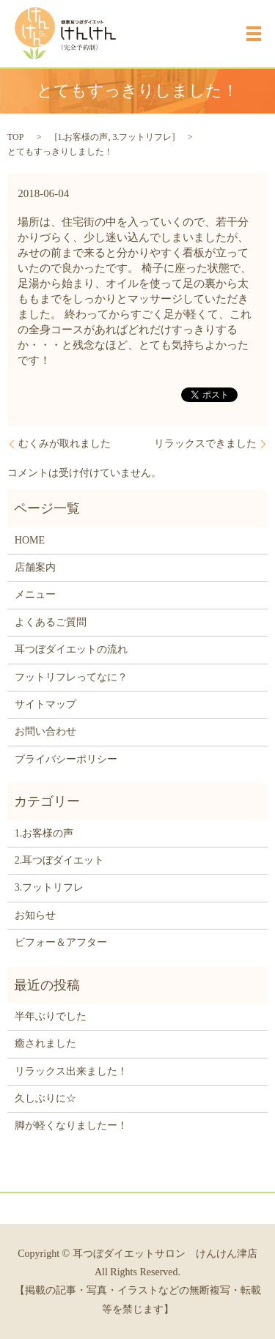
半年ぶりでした (51, 1016)
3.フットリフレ (142, 137)
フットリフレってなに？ (71, 677)
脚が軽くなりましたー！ (71, 1125)
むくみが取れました (64, 443)
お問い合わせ (45, 731)
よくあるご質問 (51, 622)
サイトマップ (45, 704)
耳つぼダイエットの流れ (71, 649)
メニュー (35, 594)
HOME (30, 540)
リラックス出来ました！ (71, 1071)
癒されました (45, 1043)
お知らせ (35, 915)
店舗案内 (35, 567)
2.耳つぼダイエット (60, 860)
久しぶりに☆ (45, 1098)
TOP (15, 137)
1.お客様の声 (82, 137)
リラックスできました (205, 443)
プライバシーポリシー (66, 759)
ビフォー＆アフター (61, 942)
